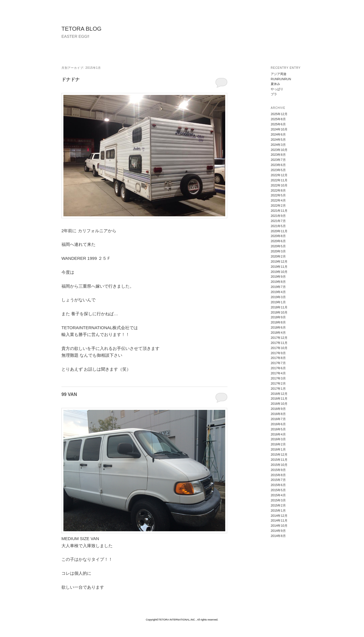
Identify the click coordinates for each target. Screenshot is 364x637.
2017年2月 (278, 383)
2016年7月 (278, 419)
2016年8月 (278, 414)
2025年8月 (278, 119)
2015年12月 (279, 454)
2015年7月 (278, 480)
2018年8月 (278, 322)
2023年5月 (278, 170)
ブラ (274, 94)
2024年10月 (279, 129)
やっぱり (277, 89)
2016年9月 (278, 408)
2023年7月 (278, 159)
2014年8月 (278, 536)
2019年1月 (278, 302)
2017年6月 (278, 368)
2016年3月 (278, 439)
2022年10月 (279, 185)
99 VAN (69, 394)
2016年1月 (278, 449)
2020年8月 (278, 236)
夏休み (275, 84)
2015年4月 (278, 495)
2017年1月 (278, 388)
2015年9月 (278, 470)
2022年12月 (279, 175)
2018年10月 (279, 312)
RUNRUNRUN (281, 79)
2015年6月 (278, 485)
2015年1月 (278, 510)
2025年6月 (278, 124)
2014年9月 (278, 530)
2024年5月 (278, 139)
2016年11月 (279, 398)
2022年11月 (279, 180)
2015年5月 (278, 490)
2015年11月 (279, 459)
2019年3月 (278, 297)
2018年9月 (278, 317)
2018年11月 (279, 307)
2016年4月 (278, 434)
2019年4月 (278, 292)
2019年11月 (279, 266)
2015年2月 (278, 505)
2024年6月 (278, 134)
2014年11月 (279, 520)
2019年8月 (278, 281)
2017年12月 (279, 337)
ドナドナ (70, 79)
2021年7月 (278, 221)
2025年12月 (279, 114)
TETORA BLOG (81, 29)
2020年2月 (278, 256)
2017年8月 (278, 358)
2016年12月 (279, 393)
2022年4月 (278, 200)
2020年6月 (278, 241)
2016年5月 (278, 429)
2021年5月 (278, 226)
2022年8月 (278, 190)
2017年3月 (278, 378)
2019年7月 (278, 287)
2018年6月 (278, 327)
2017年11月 (279, 343)
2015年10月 (279, 464)
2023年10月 (279, 150)
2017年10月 (279, 348)
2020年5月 (278, 246)
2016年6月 (278, 424)
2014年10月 (279, 525)
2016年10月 (279, 403)
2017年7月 (278, 363)
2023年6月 (278, 165)
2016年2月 (278, 444)
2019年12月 (279, 261)
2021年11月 (279, 210)
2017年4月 (278, 373)
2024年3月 (278, 144)
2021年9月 (278, 215)
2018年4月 (278, 332)
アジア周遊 (278, 74)
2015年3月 (278, 500)
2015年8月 (278, 475)
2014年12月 (279, 515)
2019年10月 (279, 271)
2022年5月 (278, 195)
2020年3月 (278, 251)
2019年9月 (278, 276)
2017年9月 (278, 353)
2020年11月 (279, 231)
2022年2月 (278, 205)
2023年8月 (278, 154)
